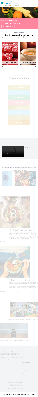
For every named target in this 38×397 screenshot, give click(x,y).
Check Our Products (8, 26)
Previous (1, 178)
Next (36, 178)
